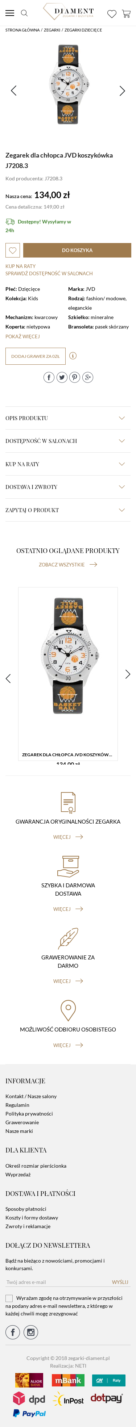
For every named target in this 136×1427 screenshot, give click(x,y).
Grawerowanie (22, 1122)
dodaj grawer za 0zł (35, 356)
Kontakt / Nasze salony (31, 1096)
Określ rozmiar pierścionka (35, 1166)
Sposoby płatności (25, 1209)
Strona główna (22, 30)
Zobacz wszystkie (68, 565)
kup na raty (65, 464)
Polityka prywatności (29, 1113)
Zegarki (52, 30)
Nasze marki (19, 1131)
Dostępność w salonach (65, 440)
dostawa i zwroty (65, 486)
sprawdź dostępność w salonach (49, 273)
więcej (68, 837)
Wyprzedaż (17, 1174)
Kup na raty (20, 266)
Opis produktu (65, 418)
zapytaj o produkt (65, 510)
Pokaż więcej (22, 336)
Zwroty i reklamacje (27, 1226)
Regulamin (17, 1105)
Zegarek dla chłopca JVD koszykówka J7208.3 (70, 754)
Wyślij (120, 1282)
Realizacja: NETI (68, 1366)
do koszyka (77, 250)
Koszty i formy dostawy (31, 1217)
